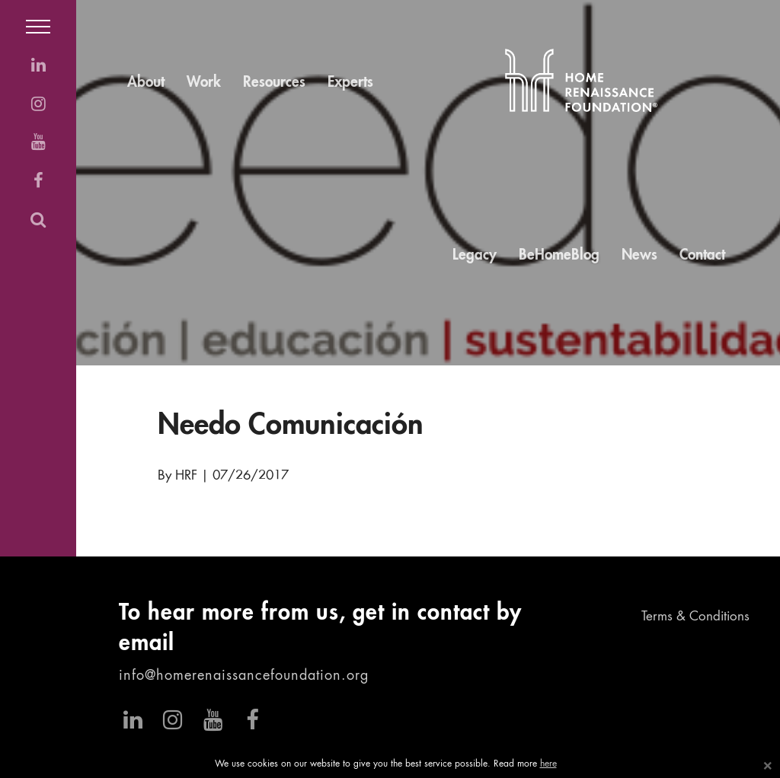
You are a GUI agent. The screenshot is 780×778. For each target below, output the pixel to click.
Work (204, 82)
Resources (274, 82)
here (548, 764)
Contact (702, 255)
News (639, 255)
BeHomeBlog (559, 255)
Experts (350, 82)
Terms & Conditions (695, 617)
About (146, 82)
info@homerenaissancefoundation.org (244, 676)
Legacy (474, 255)
